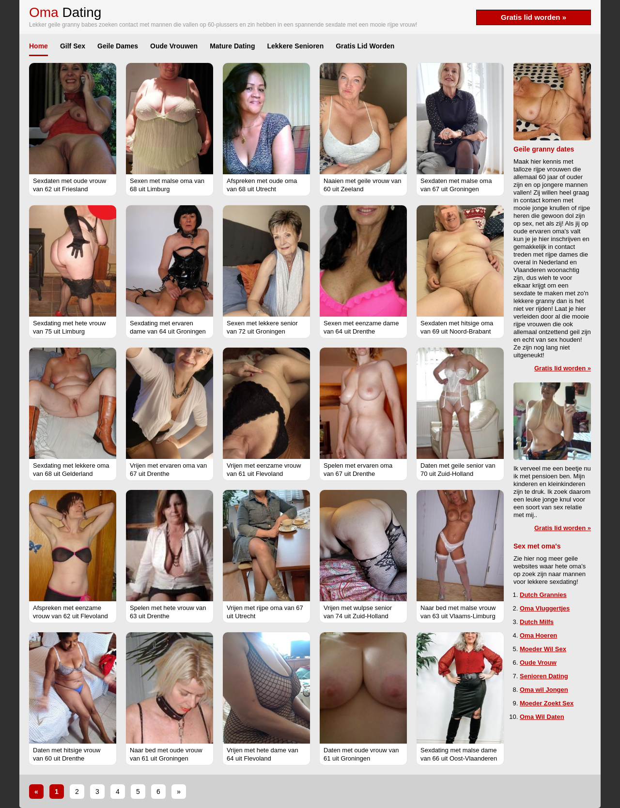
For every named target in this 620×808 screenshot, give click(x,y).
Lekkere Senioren (295, 46)
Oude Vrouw (538, 662)
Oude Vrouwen (174, 46)
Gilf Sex (72, 46)
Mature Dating (232, 46)
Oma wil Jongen (544, 689)
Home (38, 46)
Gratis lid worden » (533, 17)
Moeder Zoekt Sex (547, 703)
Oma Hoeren (538, 635)
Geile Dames (117, 46)
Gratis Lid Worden (365, 46)
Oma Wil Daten (542, 716)
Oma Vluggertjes (545, 608)
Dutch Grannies (543, 594)
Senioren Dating (544, 676)
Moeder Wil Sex (543, 649)
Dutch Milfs (537, 621)
